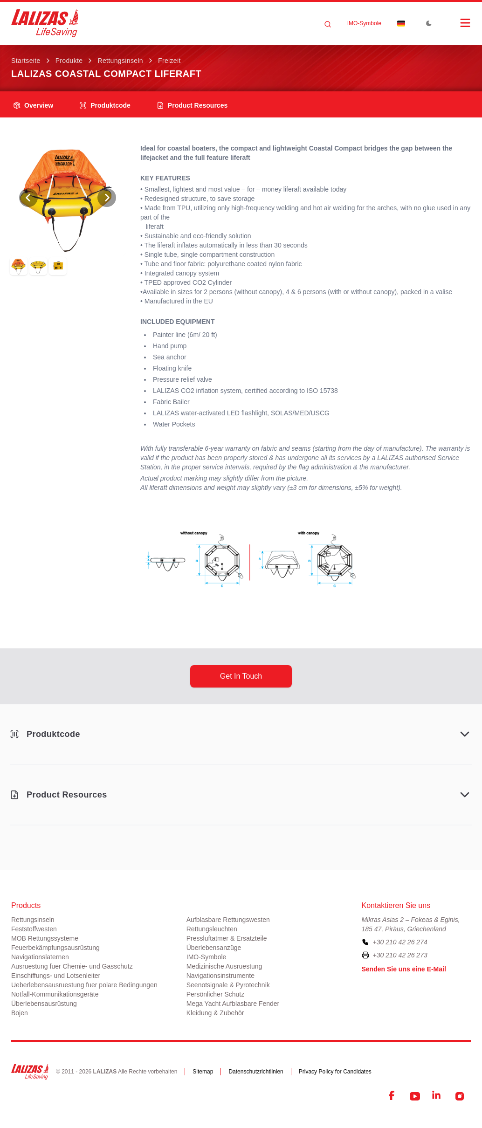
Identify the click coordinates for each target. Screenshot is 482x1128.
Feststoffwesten (34, 929)
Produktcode (105, 105)
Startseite (26, 60)
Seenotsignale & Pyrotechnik (228, 985)
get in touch (241, 676)
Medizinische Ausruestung (224, 966)
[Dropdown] (400, 23)
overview (33, 105)
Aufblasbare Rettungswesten (228, 919)
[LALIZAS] (44, 23)
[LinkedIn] (437, 1096)
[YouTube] (415, 1096)
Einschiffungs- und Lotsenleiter (55, 975)
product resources (192, 105)
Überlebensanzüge (213, 947)
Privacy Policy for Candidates (335, 1071)
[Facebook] (392, 1096)
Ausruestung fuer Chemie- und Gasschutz (72, 966)
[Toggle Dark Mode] (428, 23)
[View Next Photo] (106, 197)
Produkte (69, 60)
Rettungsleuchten (211, 929)
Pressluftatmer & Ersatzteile (226, 938)
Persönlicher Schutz (215, 994)
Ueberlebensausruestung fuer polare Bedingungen (84, 985)
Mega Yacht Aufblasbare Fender (233, 1003)
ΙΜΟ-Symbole (364, 23)
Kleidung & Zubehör (215, 1013)
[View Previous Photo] (28, 197)
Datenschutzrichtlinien (255, 1071)
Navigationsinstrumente (220, 975)
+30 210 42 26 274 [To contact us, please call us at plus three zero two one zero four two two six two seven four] (400, 942)
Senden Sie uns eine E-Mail (404, 969)
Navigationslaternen (40, 957)
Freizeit (169, 60)
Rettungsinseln (120, 60)
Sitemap (203, 1071)
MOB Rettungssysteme (44, 938)
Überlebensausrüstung (44, 1003)
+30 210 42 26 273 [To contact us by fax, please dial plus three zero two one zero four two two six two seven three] (400, 955)
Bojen (19, 1013)
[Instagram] (459, 1096)
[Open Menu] (456, 22)
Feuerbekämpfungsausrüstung (55, 947)
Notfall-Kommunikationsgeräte (55, 994)
